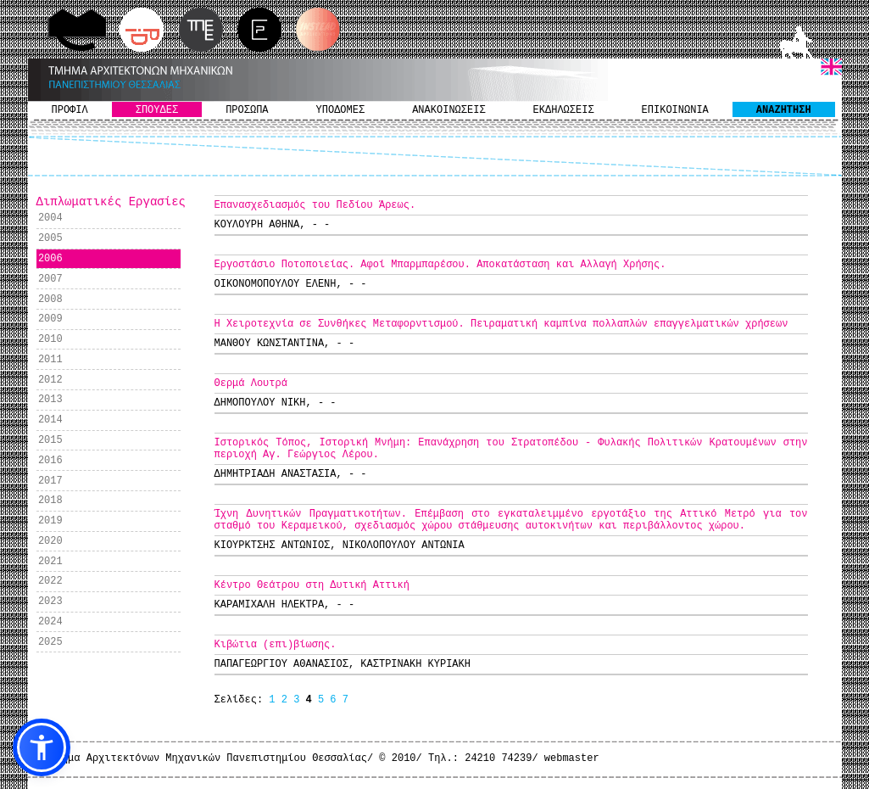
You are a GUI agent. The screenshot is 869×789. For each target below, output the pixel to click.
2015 (50, 440)
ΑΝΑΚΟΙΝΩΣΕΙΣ (448, 110)
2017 (50, 481)
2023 (50, 601)
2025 (50, 642)
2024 (50, 622)
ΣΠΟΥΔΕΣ (157, 110)
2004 (50, 218)
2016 (50, 461)
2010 (50, 339)
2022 (50, 581)
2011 (50, 360)
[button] (41, 747)
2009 (50, 319)
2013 (50, 400)
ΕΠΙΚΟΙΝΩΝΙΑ (675, 110)
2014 (50, 420)
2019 (50, 521)
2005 (50, 238)
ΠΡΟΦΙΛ (70, 110)
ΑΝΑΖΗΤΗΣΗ (783, 110)
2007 (50, 279)
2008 (50, 299)
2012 (50, 380)
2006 (50, 259)
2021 (50, 562)
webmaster (571, 758)
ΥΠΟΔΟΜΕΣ (340, 110)
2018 (50, 500)
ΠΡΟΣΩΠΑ (247, 110)
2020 (50, 541)
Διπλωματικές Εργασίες (111, 202)
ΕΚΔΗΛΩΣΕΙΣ (563, 110)
